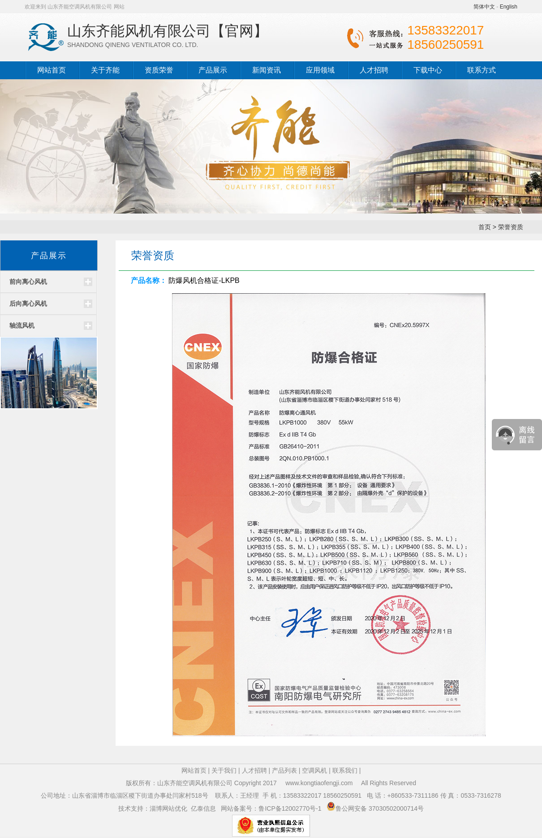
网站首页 (51, 70)
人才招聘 (374, 70)
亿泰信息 (203, 808)
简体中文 (484, 7)
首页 (484, 227)
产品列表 (284, 770)
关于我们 (224, 770)
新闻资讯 (266, 70)
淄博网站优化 (168, 808)
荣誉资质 (510, 227)
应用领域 (320, 70)
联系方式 (481, 70)
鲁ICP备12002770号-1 (290, 808)
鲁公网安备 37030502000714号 (380, 808)
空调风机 (314, 770)
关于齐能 (105, 70)
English (508, 7)
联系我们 (344, 770)
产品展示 (212, 70)
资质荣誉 (159, 70)
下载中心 (427, 70)
